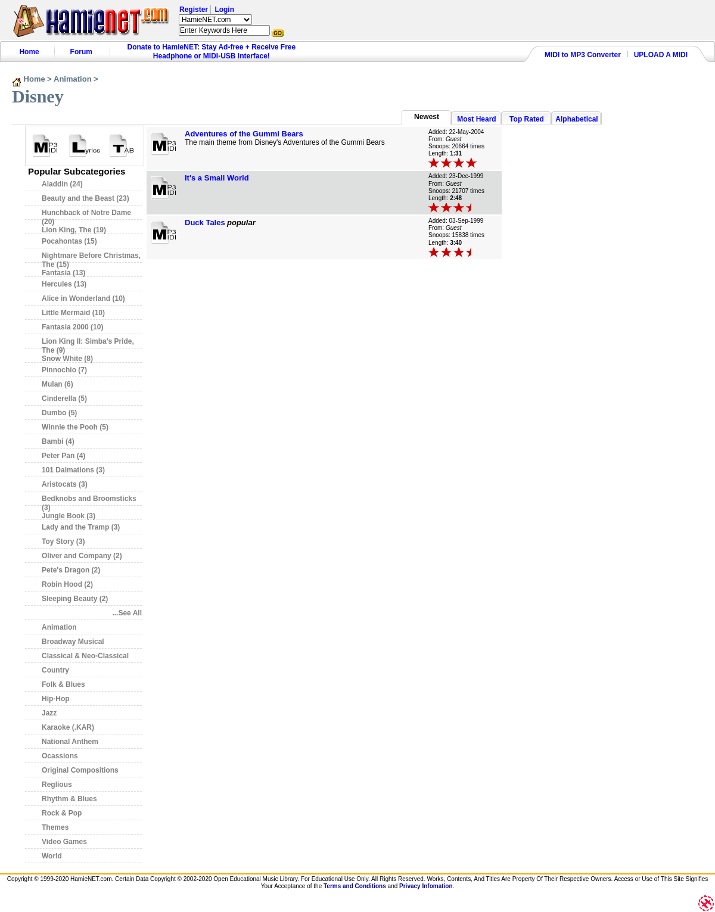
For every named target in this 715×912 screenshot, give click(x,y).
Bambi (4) (58, 441)
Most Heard (476, 119)
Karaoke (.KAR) (68, 727)
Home (29, 52)
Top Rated (526, 119)
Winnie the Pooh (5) (75, 427)
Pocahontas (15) (69, 241)
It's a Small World (217, 177)
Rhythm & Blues (69, 799)
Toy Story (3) (63, 541)
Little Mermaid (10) (73, 313)
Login (224, 9)
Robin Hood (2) (67, 584)
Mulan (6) (57, 384)
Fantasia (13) (63, 273)
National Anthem (70, 741)
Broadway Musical (73, 641)
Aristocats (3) (65, 484)
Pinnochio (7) (64, 370)
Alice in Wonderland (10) (83, 298)
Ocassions (60, 756)
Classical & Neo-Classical (85, 656)
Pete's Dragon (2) (71, 570)
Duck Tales (205, 222)
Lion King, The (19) (74, 230)
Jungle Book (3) (68, 516)
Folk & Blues (63, 684)
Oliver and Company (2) (82, 556)
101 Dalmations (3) (73, 470)
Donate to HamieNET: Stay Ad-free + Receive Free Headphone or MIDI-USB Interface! (212, 51)
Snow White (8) (67, 358)
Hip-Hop (56, 699)
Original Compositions (80, 770)
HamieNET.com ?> (215, 19)
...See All (127, 613)
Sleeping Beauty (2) (75, 598)
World (52, 856)
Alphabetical (576, 119)
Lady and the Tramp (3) (81, 527)
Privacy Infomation (425, 886)
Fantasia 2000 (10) (72, 327)
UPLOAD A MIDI (661, 55)
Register (193, 9)
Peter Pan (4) (63, 456)
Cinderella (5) (64, 398)
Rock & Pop (62, 813)
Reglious (57, 784)
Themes (55, 827)
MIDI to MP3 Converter (583, 55)
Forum (81, 52)
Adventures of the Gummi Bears (244, 133)
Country (55, 670)
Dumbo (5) (59, 413)
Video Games (64, 842)
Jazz (49, 713)
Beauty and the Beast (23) (85, 198)
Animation (73, 78)
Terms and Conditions (355, 886)
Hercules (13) (64, 284)
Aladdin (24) (62, 184)
